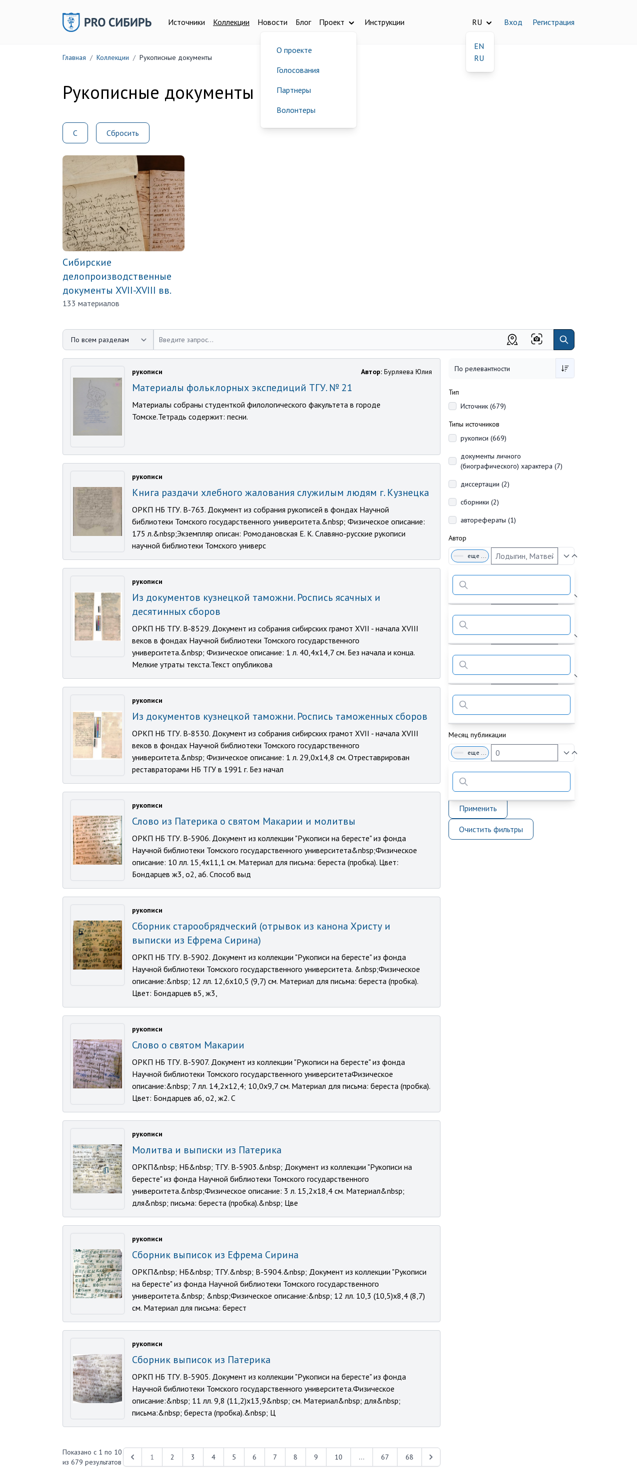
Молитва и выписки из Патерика (207, 1149)
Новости (273, 22)
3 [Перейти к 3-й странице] (193, 1457)
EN (479, 46)
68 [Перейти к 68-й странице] (410, 1457)
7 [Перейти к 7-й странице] (275, 1457)
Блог (303, 22)
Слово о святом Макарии (188, 1044)
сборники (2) (479, 501)
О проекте (294, 50)
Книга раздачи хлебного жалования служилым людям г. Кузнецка (280, 492)
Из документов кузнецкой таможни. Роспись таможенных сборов (280, 716)
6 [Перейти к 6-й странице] (254, 1457)
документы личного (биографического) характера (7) (511, 461)
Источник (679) (483, 406)
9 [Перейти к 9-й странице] (316, 1457)
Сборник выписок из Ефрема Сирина (215, 1254)
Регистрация (553, 22)
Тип (453, 392)
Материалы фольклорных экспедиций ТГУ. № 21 (242, 387)
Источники (186, 22)
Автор (457, 537)
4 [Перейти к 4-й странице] (214, 1457)
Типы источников (474, 424)
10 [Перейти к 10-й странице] (338, 1457)
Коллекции (231, 22)
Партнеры (293, 90)
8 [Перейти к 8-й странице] (296, 1457)
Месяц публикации (477, 734)
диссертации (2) (485, 484)
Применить (478, 808)
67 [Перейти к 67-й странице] (385, 1457)
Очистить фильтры (491, 829)
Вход (513, 22)
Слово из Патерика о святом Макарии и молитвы (244, 821)
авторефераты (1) (488, 519)
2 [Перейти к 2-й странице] (172, 1457)
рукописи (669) (483, 438)
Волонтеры (296, 110)
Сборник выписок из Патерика (201, 1359)
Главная (74, 57)
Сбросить (122, 133)
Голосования (298, 70)
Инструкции (384, 22)
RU (479, 58)
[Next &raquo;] (431, 1457)
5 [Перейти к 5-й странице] (234, 1457)
